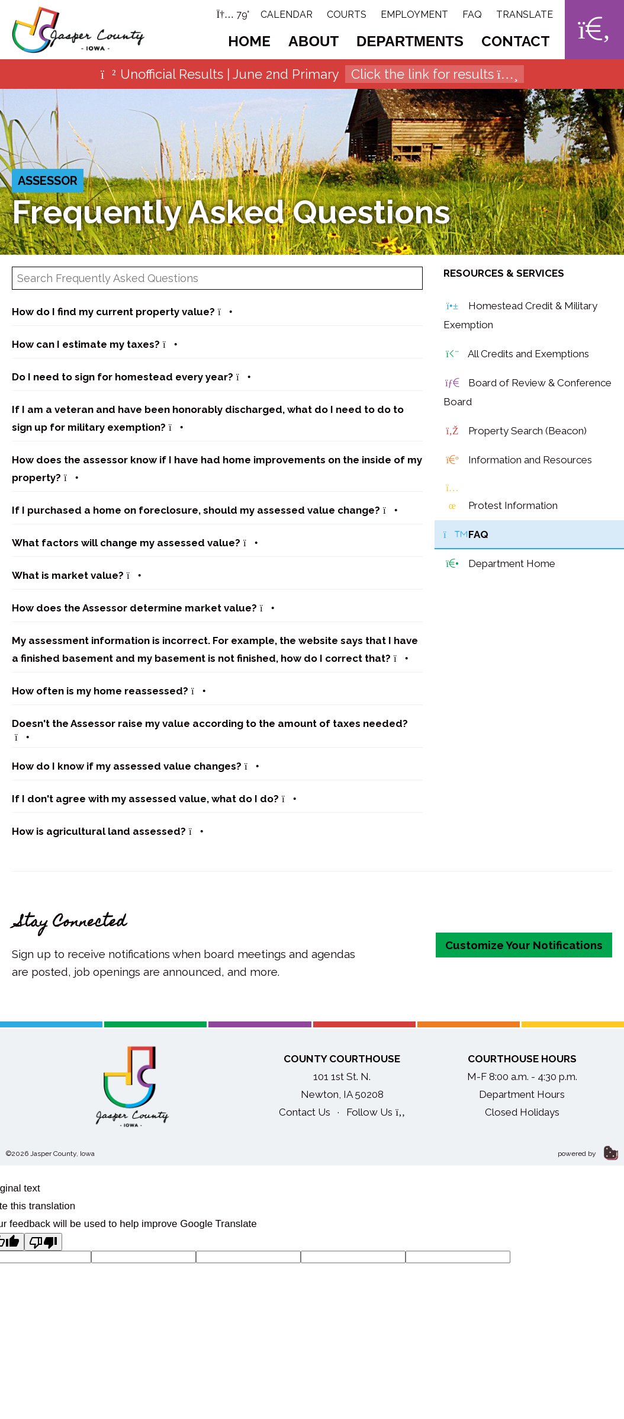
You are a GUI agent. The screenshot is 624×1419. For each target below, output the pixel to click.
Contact (515, 41)
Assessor (48, 181)
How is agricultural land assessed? (108, 831)
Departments (410, 41)
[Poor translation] (43, 1242)
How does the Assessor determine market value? (143, 608)
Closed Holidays (522, 1112)
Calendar (286, 14)
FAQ (472, 14)
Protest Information (500, 497)
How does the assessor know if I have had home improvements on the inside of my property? (217, 468)
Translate (524, 14)
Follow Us (375, 1112)
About (313, 41)
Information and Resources (517, 460)
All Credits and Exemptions (516, 354)
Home (249, 41)
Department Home (499, 564)
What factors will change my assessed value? (135, 543)
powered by (588, 1153)
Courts (346, 14)
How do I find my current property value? (122, 312)
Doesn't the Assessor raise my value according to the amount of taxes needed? (210, 729)
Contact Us (304, 1112)
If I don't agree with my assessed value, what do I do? (154, 799)
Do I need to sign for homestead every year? (131, 377)
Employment (414, 14)
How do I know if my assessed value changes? (135, 766)
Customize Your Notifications (524, 945)
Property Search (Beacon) (515, 431)
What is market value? (76, 575)
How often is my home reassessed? (109, 691)
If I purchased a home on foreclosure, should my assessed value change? (205, 510)
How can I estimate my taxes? (95, 344)
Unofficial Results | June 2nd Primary (312, 74)
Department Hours (522, 1094)
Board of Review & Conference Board (527, 391)
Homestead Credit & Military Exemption (520, 314)
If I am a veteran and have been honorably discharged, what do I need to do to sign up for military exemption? (208, 418)
